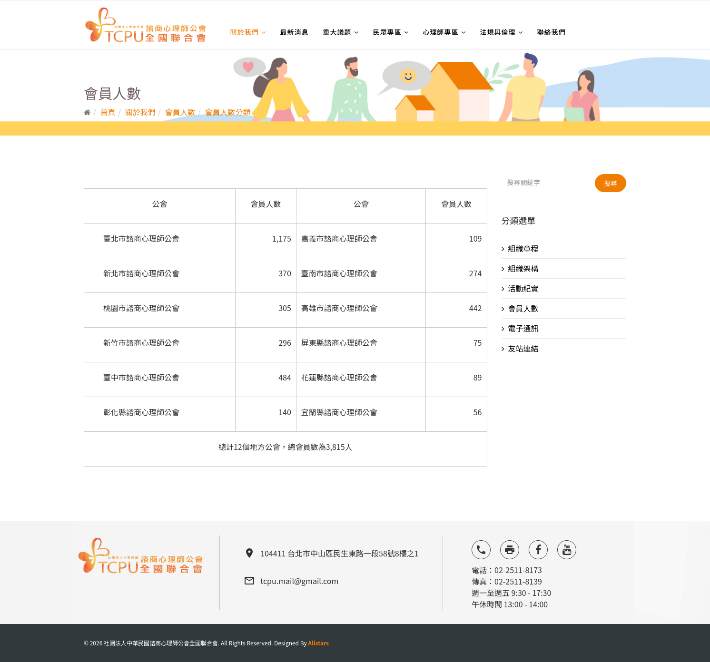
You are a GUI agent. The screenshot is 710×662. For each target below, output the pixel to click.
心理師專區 (441, 32)
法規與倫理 (498, 32)
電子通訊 (523, 328)
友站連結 (523, 348)
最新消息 (294, 32)
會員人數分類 (227, 111)
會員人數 (180, 111)
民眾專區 (387, 32)
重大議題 (337, 32)
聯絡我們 (551, 32)
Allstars (318, 643)
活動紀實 (523, 288)
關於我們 (244, 32)
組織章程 (523, 248)
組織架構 (523, 268)
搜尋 (610, 183)
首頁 (108, 111)
